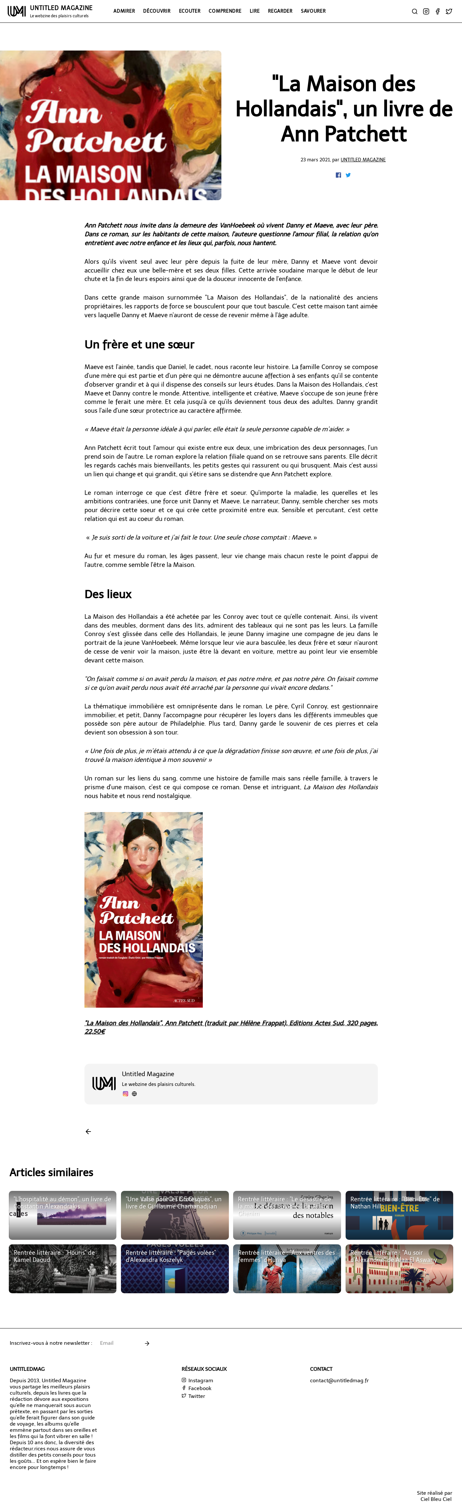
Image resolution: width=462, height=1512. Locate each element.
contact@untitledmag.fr (339, 1380)
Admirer (124, 11)
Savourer (313, 11)
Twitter (193, 1396)
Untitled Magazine (363, 160)
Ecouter (190, 11)
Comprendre (225, 11)
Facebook (196, 1388)
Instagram (197, 1380)
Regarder (280, 11)
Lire (255, 11)
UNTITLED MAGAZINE (61, 11)
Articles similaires (51, 1172)
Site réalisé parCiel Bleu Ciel (434, 1496)
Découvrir (156, 11)
